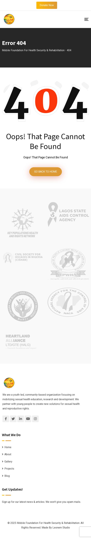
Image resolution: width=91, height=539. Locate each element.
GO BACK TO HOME (45, 171)
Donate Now (47, 5)
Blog (7, 475)
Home (7, 447)
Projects (9, 468)
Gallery (8, 461)
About (7, 454)
